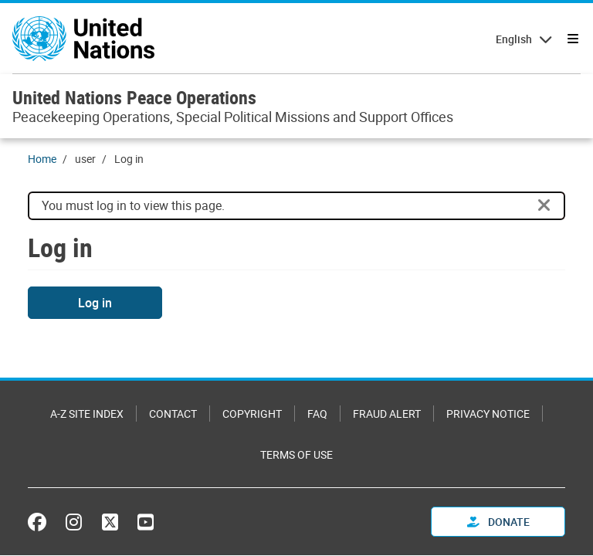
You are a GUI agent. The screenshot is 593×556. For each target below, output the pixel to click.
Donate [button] (498, 521)
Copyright (252, 413)
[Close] (544, 205)
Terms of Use (296, 454)
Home (42, 158)
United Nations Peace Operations (134, 97)
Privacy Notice (488, 413)
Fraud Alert (387, 413)
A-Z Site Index (87, 413)
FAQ (317, 413)
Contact (173, 413)
